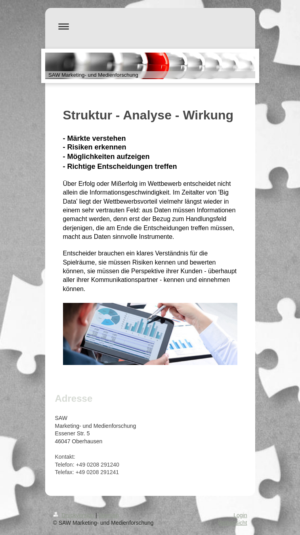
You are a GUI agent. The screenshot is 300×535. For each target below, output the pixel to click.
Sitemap (109, 515)
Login (240, 515)
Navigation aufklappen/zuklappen (150, 26)
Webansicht (232, 523)
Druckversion (74, 515)
